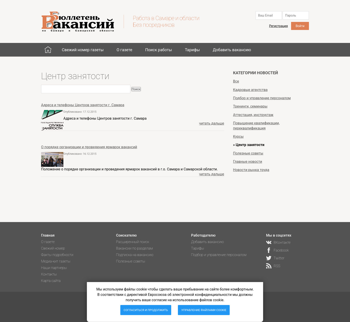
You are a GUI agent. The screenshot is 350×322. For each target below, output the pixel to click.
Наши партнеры (54, 268)
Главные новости (247, 161)
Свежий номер (53, 248)
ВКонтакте (282, 242)
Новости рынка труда (251, 170)
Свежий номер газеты (83, 49)
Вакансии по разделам (134, 248)
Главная (48, 49)
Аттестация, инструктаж (253, 115)
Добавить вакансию (232, 49)
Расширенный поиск (132, 242)
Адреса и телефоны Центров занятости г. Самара (82, 105)
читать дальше (211, 123)
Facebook (281, 250)
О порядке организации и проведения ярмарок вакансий (89, 147)
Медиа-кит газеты (55, 261)
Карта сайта (51, 281)
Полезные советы (248, 153)
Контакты (49, 274)
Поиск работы (158, 49)
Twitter (279, 258)
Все (236, 81)
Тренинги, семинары (250, 106)
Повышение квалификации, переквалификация (256, 125)
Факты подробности (57, 255)
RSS (277, 266)
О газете (124, 49)
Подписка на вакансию (134, 255)
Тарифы (192, 49)
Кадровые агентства (250, 90)
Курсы (238, 136)
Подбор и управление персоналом (262, 98)
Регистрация (278, 26)
